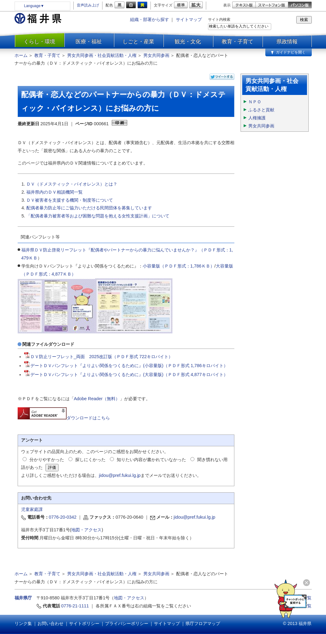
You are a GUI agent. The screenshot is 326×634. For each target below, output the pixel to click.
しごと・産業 (138, 41)
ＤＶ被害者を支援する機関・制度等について (69, 200)
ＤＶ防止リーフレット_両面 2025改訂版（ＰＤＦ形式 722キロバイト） (98, 356)
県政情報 (287, 41)
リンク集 (23, 623)
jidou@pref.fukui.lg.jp (120, 475)
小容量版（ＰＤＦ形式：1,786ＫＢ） (179, 265)
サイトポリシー (84, 623)
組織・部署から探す (149, 19)
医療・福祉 (89, 41)
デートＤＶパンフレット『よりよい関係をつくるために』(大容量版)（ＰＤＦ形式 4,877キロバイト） (126, 374)
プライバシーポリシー (126, 623)
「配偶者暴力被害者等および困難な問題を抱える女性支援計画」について (97, 215)
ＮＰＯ (254, 101)
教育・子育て (237, 41)
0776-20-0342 (63, 517)
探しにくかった (90, 459)
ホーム (21, 55)
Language (34, 6)
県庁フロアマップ (202, 623)
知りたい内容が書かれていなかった (151, 459)
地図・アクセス (86, 529)
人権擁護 (257, 117)
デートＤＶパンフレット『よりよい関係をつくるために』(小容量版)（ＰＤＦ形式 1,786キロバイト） (126, 365)
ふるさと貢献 (261, 109)
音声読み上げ (88, 5)
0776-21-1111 (75, 605)
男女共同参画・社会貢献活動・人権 (102, 55)
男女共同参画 (156, 55)
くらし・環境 (39, 41)
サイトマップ (189, 19)
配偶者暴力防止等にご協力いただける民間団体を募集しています (89, 207)
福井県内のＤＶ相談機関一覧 (54, 192)
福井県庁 (23, 597)
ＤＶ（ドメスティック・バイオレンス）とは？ (71, 184)
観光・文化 (188, 41)
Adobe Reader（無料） (97, 398)
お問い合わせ (50, 623)
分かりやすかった (46, 459)
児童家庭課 (32, 509)
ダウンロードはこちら (64, 417)
